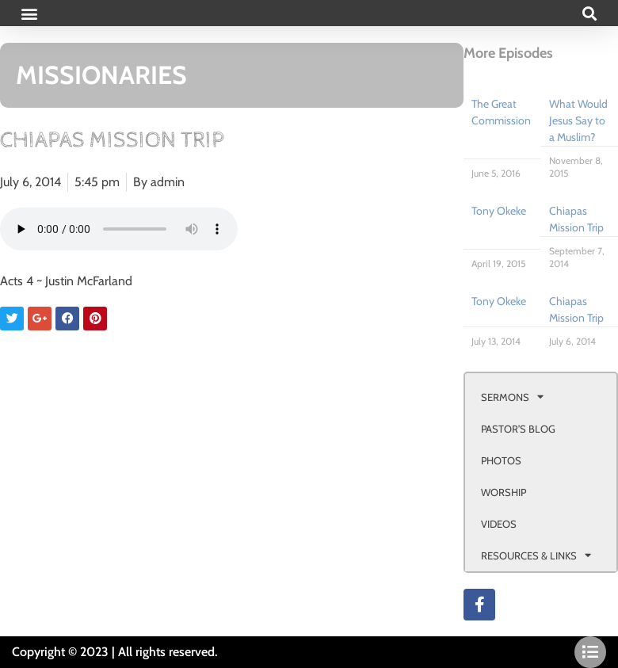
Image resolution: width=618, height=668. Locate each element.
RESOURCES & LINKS (536, 555)
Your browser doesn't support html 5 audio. (119, 229)
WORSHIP (503, 492)
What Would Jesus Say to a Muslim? (578, 120)
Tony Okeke (498, 211)
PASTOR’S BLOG (518, 428)
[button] (29, 13)
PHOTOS (501, 460)
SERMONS (512, 397)
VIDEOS (499, 523)
